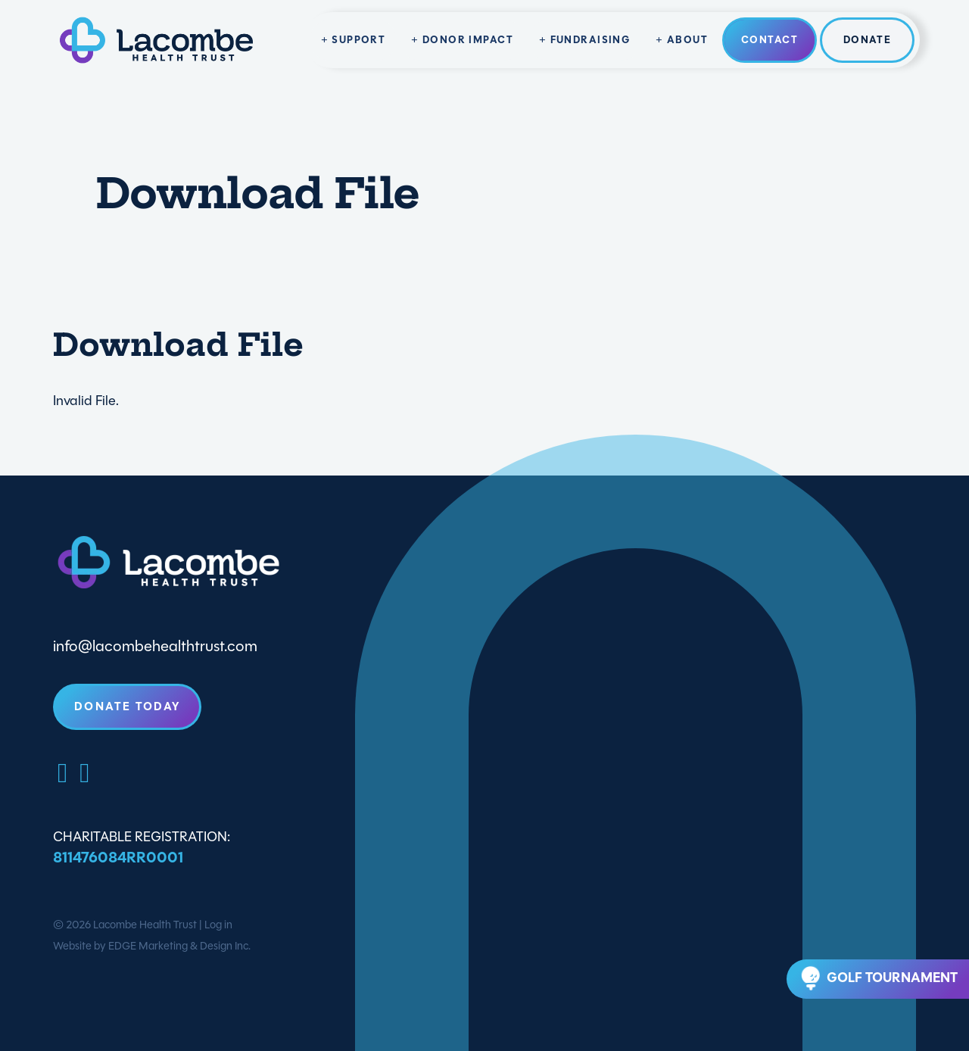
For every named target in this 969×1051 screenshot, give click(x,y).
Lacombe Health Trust (145, 924)
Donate (867, 40)
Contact (769, 40)
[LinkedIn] (84, 773)
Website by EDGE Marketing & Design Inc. (152, 945)
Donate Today (127, 706)
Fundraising (590, 40)
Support (358, 40)
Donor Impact (467, 40)
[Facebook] (62, 773)
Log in (218, 924)
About (687, 40)
